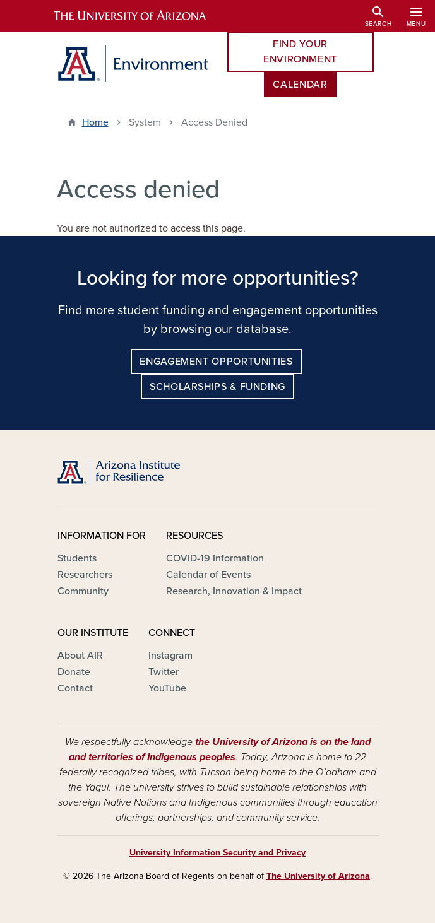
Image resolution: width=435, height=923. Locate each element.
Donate (73, 672)
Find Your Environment (300, 52)
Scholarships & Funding (217, 386)
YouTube (167, 688)
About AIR (80, 655)
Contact (75, 688)
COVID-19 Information (215, 558)
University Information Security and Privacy (217, 852)
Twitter (163, 672)
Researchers (84, 574)
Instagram (170, 655)
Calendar (300, 84)
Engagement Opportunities (216, 361)
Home (95, 122)
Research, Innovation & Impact (234, 591)
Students (77, 558)
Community (83, 591)
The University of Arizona (318, 876)
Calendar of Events (208, 574)
